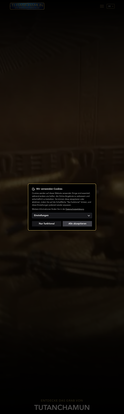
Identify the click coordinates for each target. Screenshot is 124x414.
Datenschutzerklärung (75, 209)
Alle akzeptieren (77, 224)
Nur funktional (47, 224)
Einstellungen (62, 215)
